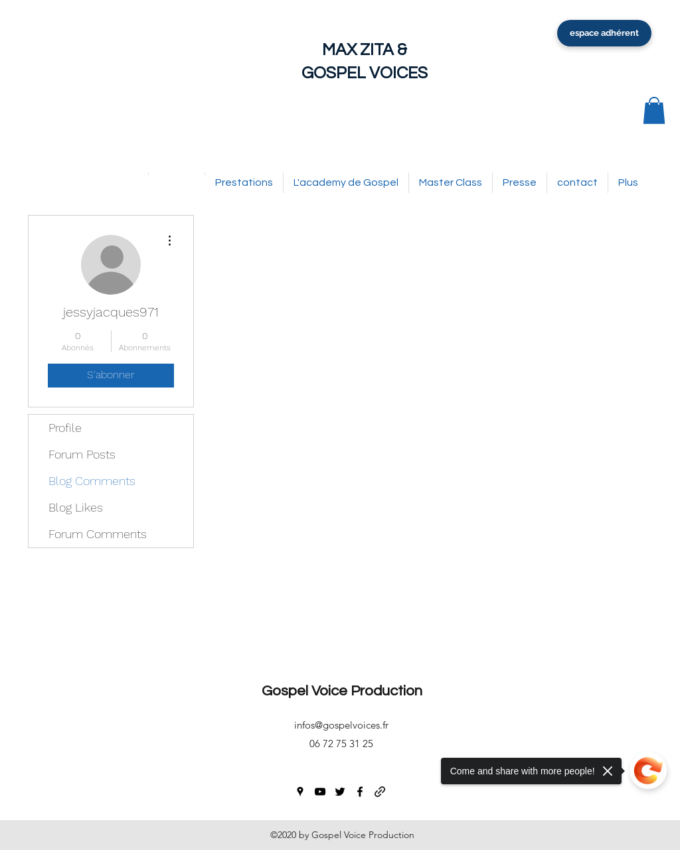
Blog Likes (75, 507)
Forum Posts (82, 454)
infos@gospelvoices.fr (341, 725)
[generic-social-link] (379, 791)
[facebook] (360, 791)
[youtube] (320, 791)
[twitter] (340, 791)
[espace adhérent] (604, 33)
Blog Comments (91, 481)
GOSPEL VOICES (364, 73)
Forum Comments (97, 534)
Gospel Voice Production (342, 691)
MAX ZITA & (364, 49)
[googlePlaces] (300, 791)
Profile (65, 428)
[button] (654, 110)
